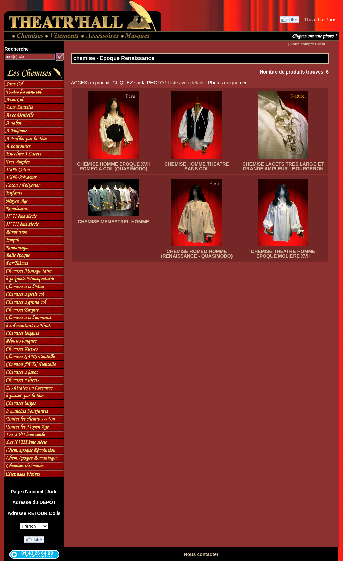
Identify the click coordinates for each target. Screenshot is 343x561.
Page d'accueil (27, 491)
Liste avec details (186, 82)
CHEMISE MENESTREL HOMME (113, 221)
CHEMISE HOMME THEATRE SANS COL (196, 166)
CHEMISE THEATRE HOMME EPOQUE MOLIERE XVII (283, 253)
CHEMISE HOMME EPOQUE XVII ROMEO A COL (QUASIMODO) (113, 166)
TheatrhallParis (320, 19)
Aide (52, 491)
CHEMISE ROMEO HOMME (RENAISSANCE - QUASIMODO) (197, 253)
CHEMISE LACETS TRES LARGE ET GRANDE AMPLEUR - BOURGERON (283, 166)
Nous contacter (201, 554)
